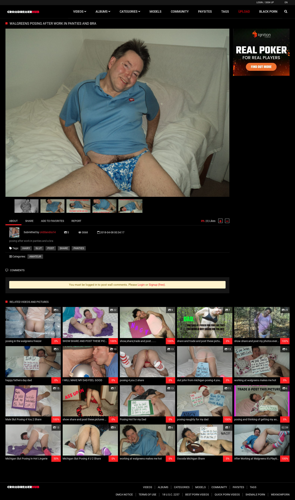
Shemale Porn (255, 494)
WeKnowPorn (280, 494)
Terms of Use (147, 494)
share (64, 248)
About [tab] (13, 220)
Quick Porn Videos (227, 494)
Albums (163, 487)
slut (39, 248)
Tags (253, 487)
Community (219, 487)
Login (259, 2)
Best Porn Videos (197, 494)
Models (200, 487)
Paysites (238, 487)
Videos (147, 487)
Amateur (35, 256)
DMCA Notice (124, 494)
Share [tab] (29, 220)
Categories (181, 487)
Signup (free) (157, 284)
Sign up (269, 2)
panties (79, 248)
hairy (26, 248)
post (50, 248)
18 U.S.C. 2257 (170, 494)
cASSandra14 (48, 232)
